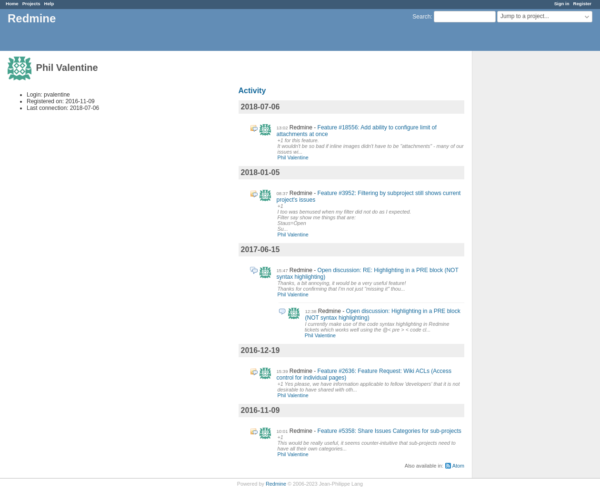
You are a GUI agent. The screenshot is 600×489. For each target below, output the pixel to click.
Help (49, 3)
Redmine (276, 484)
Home (12, 3)
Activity (252, 91)
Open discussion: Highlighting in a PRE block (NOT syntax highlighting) (382, 314)
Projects (31, 3)
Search (421, 16)
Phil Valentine (293, 157)
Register (582, 3)
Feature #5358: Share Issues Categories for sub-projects (389, 431)
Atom (458, 466)
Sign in (562, 3)
